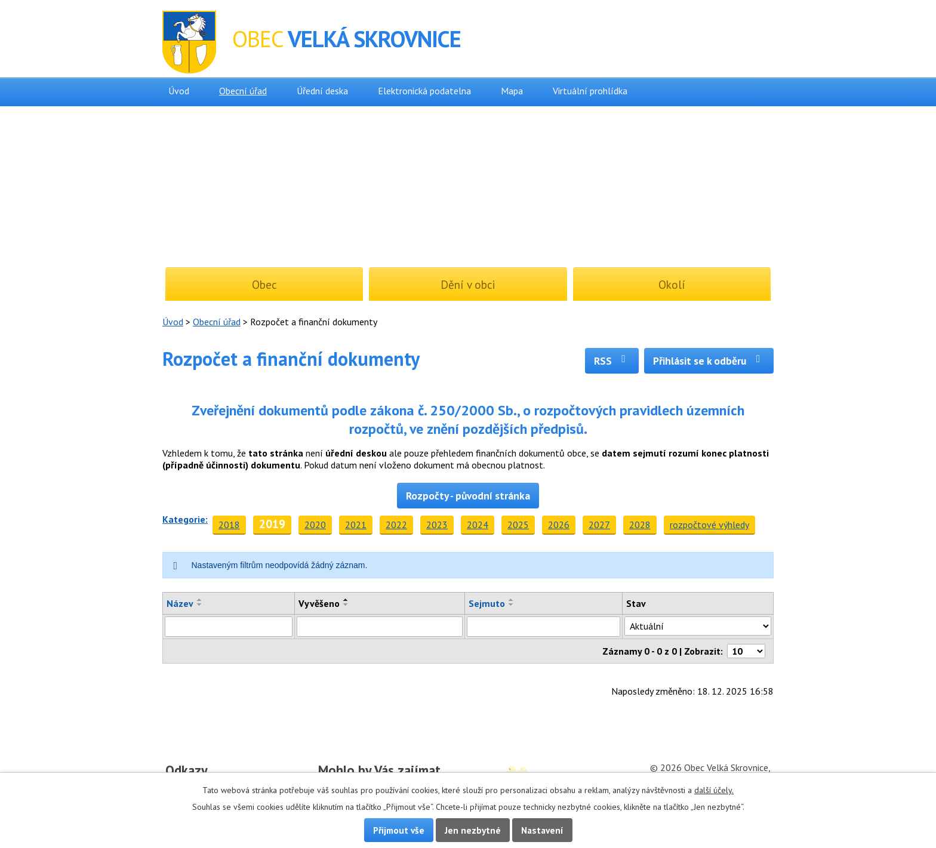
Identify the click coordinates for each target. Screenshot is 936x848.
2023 (437, 525)
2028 (640, 525)
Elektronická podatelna (424, 91)
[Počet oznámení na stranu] (746, 651)
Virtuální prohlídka (590, 91)
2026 (558, 525)
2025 (518, 525)
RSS (612, 361)
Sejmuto (487, 603)
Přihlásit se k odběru (709, 361)
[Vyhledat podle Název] (228, 626)
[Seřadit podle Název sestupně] (200, 604)
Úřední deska (322, 91)
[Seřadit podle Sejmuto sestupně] (511, 604)
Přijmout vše (398, 830)
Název (180, 603)
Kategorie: (185, 519)
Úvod (178, 91)
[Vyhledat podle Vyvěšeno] (380, 626)
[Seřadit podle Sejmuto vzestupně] (511, 599)
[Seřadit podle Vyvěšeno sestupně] (346, 604)
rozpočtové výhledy (709, 525)
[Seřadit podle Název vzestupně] (200, 599)
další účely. (714, 790)
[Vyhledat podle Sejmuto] (543, 626)
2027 (599, 525)
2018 (229, 525)
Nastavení (542, 830)
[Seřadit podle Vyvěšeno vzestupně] (346, 599)
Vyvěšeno (319, 603)
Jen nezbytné (473, 830)
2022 (396, 525)
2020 (315, 525)
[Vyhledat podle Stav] (697, 626)
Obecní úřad (243, 91)
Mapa (512, 91)
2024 (477, 525)
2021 (356, 525)
